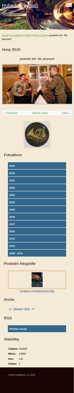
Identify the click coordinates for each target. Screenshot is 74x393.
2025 (12, 165)
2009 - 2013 (16, 253)
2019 (12, 209)
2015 (12, 238)
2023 (12, 180)
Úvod (5, 35)
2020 (12, 202)
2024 (12, 173)
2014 (12, 246)
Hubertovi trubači (20, 5)
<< (10, 308)
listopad (17, 308)
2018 (12, 216)
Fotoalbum (16, 35)
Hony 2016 (40, 35)
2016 (28, 35)
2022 (12, 187)
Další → (66, 112)
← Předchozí (10, 112)
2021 (12, 195)
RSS (33, 375)
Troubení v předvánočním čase (37, 290)
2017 (12, 224)
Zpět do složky (40, 112)
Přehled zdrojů (18, 328)
